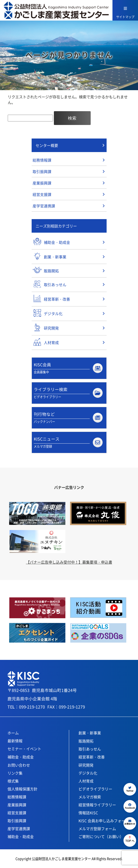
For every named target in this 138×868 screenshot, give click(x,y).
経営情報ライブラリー (97, 805)
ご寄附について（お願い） (100, 836)
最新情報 (14, 740)
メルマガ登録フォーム (97, 828)
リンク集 (14, 773)
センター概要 (47, 145)
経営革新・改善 (91, 757)
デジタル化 (87, 773)
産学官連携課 (44, 206)
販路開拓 (85, 741)
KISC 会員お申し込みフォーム (103, 820)
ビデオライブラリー (95, 789)
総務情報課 (42, 160)
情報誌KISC (88, 812)
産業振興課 (42, 183)
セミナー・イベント (24, 748)
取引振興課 (42, 171)
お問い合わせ (18, 765)
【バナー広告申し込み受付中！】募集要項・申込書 (69, 562)
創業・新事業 (89, 733)
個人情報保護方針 (22, 789)
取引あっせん (89, 749)
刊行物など (68, 417)
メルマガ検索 (89, 797)
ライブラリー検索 (68, 392)
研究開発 (85, 765)
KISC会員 (68, 368)
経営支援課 (42, 194)
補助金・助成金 (20, 757)
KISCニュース (68, 442)
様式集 (13, 781)
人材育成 (85, 781)
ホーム (13, 733)
